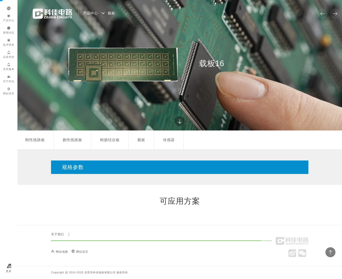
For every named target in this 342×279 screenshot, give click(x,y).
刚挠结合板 (110, 140)
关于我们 (57, 234)
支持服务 (8, 67)
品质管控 (8, 54)
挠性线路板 (72, 140)
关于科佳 (8, 79)
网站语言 (8, 91)
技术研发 (8, 42)
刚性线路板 (35, 140)
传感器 (169, 140)
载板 (141, 140)
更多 (9, 271)
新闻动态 (8, 30)
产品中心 (8, 18)
